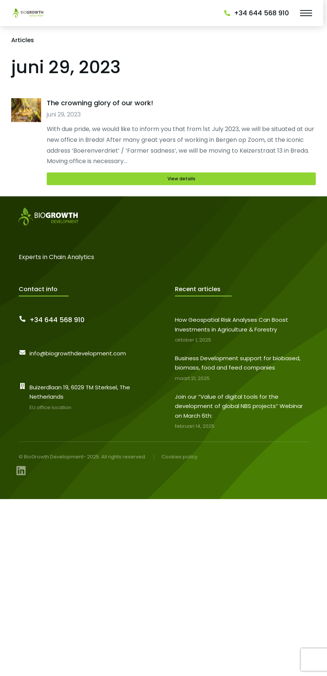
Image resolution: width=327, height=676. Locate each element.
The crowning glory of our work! (100, 103)
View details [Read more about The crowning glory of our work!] (181, 178)
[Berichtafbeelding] (26, 141)
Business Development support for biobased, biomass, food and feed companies (237, 363)
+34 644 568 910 (261, 13)
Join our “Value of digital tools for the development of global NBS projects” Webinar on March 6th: (239, 406)
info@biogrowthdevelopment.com (78, 353)
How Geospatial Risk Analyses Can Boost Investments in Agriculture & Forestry (231, 324)
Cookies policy (179, 456)
